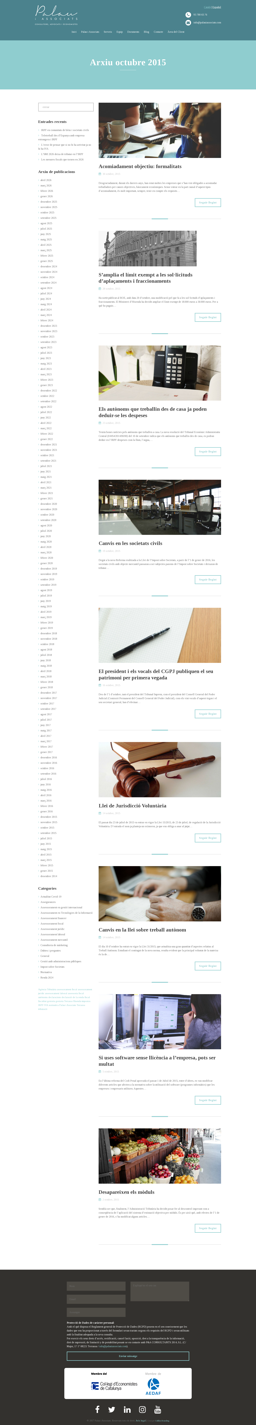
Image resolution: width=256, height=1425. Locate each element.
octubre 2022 (47, 396)
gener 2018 (46, 687)
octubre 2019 (47, 579)
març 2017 (46, 741)
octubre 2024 (47, 277)
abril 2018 (45, 671)
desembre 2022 (48, 390)
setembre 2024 (48, 282)
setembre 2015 (48, 833)
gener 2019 (46, 628)
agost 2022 (46, 406)
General (44, 956)
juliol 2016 (46, 779)
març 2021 (46, 487)
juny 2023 (45, 358)
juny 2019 (45, 601)
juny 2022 (45, 417)
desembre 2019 (48, 568)
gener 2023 (46, 385)
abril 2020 (45, 547)
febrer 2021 (46, 493)
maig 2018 (46, 665)
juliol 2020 (46, 530)
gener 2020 (46, 563)
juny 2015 (45, 843)
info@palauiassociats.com (113, 1346)
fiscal (87, 997)
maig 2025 (46, 239)
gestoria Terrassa (64, 1001)
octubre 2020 (47, 514)
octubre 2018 (47, 644)
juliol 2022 (46, 412)
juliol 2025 (46, 228)
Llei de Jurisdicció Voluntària (132, 806)
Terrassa (81, 1005)
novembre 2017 (48, 698)
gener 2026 (46, 196)
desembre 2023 (48, 325)
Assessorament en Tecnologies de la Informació (66, 912)
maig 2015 (46, 849)
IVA (46, 1005)
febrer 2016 (46, 806)
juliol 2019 (46, 595)
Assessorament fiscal (52, 923)
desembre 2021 (48, 444)
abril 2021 (45, 482)
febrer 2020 (46, 557)
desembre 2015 (48, 816)
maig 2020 (46, 541)
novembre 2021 (48, 450)
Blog (146, 31)
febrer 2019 (46, 622)
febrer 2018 (46, 682)
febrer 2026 (46, 191)
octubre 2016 (47, 768)
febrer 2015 (46, 865)
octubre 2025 (47, 212)
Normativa (46, 972)
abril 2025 (45, 244)
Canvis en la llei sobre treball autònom (142, 930)
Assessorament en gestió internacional (61, 907)
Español (216, 7)
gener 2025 (46, 261)
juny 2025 (45, 234)
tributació (42, 1009)
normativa (54, 1005)
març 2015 (46, 860)
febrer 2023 (46, 379)
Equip (120, 31)
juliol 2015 (46, 838)
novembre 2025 (48, 207)
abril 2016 (45, 795)
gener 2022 (46, 439)
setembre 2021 (48, 460)
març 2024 (46, 315)
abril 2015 (45, 854)
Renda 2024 (46, 977)
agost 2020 (46, 525)
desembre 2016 (48, 757)
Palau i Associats (90, 31)
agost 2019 (46, 590)
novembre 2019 (48, 574)
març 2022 (46, 428)
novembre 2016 (48, 762)
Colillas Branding (162, 1421)
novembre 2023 (48, 331)
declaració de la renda (73, 997)
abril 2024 (45, 309)
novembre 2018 (48, 638)
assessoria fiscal (76, 993)
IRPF (40, 1005)
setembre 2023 (48, 342)
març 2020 (46, 552)
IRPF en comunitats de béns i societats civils (65, 130)
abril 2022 (45, 423)
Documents (133, 31)
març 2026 (46, 185)
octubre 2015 (47, 827)
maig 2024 (46, 304)
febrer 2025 (46, 255)
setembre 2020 (48, 520)
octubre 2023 (47, 336)
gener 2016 (46, 811)
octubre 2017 (47, 703)
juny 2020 (45, 536)
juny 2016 (45, 784)
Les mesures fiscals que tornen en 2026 (62, 159)
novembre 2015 (48, 822)
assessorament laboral (56, 993)
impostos (86, 1001)
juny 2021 (45, 471)
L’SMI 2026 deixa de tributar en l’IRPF (62, 154)
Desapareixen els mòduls (126, 1192)
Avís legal (141, 1420)
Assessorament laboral (52, 934)
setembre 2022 (48, 401)
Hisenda (77, 1001)
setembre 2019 (48, 584)
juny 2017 (45, 725)
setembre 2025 (48, 217)
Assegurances (48, 902)
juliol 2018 (46, 655)
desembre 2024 (48, 266)
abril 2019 (45, 611)
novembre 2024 (48, 271)
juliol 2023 (46, 352)
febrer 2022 (46, 433)
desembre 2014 (48, 876)
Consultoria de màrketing (54, 945)
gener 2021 (46, 498)
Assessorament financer (53, 918)
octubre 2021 (47, 455)
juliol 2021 (46, 466)
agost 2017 (46, 714)
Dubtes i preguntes (50, 950)
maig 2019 (46, 606)
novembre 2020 (48, 509)
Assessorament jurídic (52, 929)
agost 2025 (46, 223)
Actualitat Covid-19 (50, 896)
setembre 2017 (48, 709)
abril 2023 (45, 369)
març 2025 (46, 250)
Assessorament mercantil (54, 939)
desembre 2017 (48, 692)
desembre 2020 (48, 503)
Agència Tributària (47, 989)
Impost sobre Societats (52, 966)
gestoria (51, 1001)
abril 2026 (45, 180)
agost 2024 (46, 288)
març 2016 (46, 800)
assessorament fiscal (67, 989)
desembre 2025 (48, 201)
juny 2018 (45, 660)
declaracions (54, 997)
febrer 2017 (46, 746)
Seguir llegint (208, 202)
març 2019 (46, 617)
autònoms (43, 997)
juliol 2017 (46, 719)
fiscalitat (42, 1001)
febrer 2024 (46, 320)
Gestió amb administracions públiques (60, 961)
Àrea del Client (176, 31)
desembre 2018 (48, 633)
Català (207, 7)
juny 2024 (45, 298)
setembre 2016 (48, 773)
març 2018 (46, 676)
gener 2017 (46, 752)
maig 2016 (46, 789)
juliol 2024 (46, 293)
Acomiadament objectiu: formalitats (140, 166)
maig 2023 (46, 363)
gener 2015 (46, 870)
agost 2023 (46, 347)
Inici (74, 31)
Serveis (108, 31)
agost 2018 (46, 649)
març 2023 (46, 374)
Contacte (158, 31)
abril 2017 (45, 735)
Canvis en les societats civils (130, 543)
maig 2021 (46, 476)
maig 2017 (46, 730)
